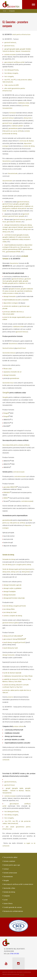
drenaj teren (28, 118)
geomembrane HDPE (15, 249)
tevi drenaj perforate (11, 70)
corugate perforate (19, 569)
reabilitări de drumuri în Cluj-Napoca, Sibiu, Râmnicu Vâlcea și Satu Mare (16, 680)
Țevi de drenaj (6, 564)
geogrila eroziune (22, 235)
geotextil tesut (9, 46)
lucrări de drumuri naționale (12, 673)
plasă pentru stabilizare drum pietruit (14, 208)
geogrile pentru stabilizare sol (17, 283)
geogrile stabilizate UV (10, 237)
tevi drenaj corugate (11, 73)
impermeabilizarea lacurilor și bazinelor (16, 300)
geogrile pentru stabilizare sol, (23, 206)
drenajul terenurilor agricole (12, 585)
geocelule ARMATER (10, 487)
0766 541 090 (14, 954)
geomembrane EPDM (13, 251)
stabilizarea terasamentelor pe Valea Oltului (17, 676)
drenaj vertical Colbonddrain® (13, 636)
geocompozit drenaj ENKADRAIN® (14, 639)
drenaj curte (6, 232)
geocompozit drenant (14, 222)
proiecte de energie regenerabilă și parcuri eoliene (16, 318)
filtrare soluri (7, 368)
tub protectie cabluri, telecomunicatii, (16, 822)
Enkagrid (6, 413)
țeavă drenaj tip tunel (10, 648)
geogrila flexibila (7, 206)
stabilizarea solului (23, 103)
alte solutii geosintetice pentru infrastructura (13, 89)
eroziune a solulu (12, 293)
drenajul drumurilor (9, 595)
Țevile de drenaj (7, 569)
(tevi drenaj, (21, 225)
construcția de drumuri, (26, 141)
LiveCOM (21, 974)
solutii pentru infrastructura (21, 34)
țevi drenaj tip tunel (9, 612)
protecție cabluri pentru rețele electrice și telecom (16, 691)
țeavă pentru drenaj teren (22, 229)
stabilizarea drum (18, 326)
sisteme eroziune (10, 54)
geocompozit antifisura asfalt (14, 62)
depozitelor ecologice (10, 303)
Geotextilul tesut (8, 383)
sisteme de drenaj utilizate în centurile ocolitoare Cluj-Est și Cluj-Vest (15, 686)
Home (4, 11)
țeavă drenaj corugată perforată (14, 642)
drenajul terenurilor (10, 225)
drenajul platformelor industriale (14, 598)
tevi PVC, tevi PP (10, 79)
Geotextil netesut (8, 348)
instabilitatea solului (16, 239)
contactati (5, 760)
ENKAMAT (6, 492)
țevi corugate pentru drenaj (22, 564)
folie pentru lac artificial (17, 523)
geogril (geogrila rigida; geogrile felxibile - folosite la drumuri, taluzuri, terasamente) (17, 50)
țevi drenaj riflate (9, 609)
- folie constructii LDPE (11, 85)
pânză (17, 623)
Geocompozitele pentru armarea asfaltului (16, 445)
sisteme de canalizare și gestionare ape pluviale (16, 307)
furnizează (12, 113)
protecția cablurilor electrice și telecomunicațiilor (13, 312)
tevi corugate (9, 76)
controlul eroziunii (10, 235)
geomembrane (13, 128)
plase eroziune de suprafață (14, 291)
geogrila (16, 204)
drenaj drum (25, 572)
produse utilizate (18, 726)
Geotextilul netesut (8, 353)
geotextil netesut (10, 42)
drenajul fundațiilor (9, 591)
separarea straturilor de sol (12, 372)
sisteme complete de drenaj (12, 615)
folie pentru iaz (15, 247)
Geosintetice (6, 161)
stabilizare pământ (17, 126)
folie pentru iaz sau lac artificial (13, 131)
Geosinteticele (12, 173)
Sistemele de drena (8, 559)
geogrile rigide (24, 204)
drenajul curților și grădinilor (12, 588)
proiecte (10, 697)
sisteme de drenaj (28, 146)
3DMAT (5, 498)
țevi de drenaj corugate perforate (14, 606)
